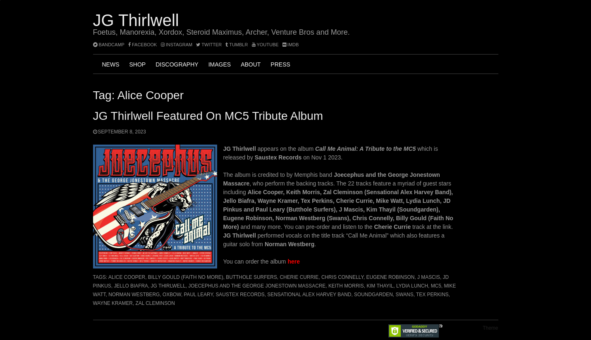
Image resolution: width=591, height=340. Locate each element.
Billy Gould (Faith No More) (185, 277)
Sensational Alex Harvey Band (309, 294)
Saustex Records (239, 294)
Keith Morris (346, 286)
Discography (177, 64)
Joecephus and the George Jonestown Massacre (256, 286)
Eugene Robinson (390, 277)
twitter (209, 44)
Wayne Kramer (113, 303)
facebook (142, 44)
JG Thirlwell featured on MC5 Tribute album (208, 115)
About (251, 64)
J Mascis (428, 277)
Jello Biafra (131, 286)
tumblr (237, 44)
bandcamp (108, 44)
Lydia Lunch (412, 286)
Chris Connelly (342, 277)
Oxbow (172, 294)
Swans (404, 294)
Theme (490, 328)
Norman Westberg (134, 294)
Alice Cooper (126, 277)
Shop (137, 64)
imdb (290, 44)
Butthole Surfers (251, 277)
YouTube (265, 44)
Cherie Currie (299, 277)
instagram (177, 44)
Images (219, 64)
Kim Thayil (379, 286)
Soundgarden (373, 294)
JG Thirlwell (136, 20)
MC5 (436, 286)
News (111, 64)
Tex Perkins (432, 294)
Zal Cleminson (155, 303)
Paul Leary (198, 294)
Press (280, 64)
